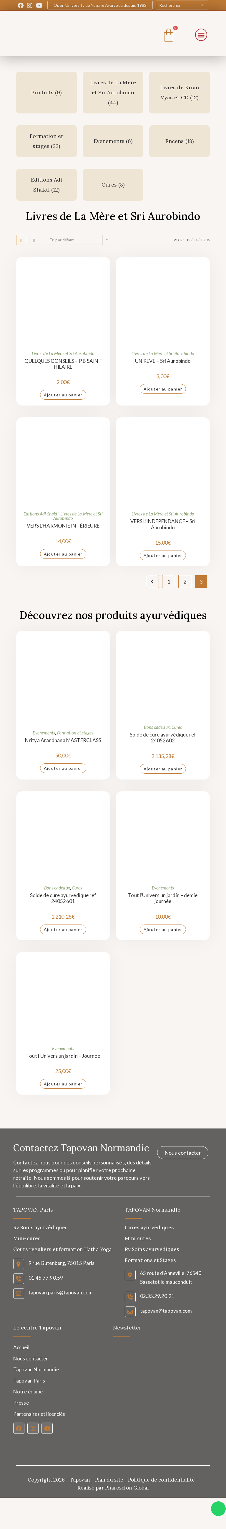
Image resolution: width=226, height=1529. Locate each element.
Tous (205, 240)
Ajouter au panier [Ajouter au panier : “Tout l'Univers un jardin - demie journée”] (163, 929)
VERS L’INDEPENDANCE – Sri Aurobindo (163, 524)
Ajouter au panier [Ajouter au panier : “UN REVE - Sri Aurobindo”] (163, 388)
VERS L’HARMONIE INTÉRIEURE (63, 526)
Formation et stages (75, 732)
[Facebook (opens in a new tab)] (21, 6)
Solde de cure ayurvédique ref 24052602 (163, 738)
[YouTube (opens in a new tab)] (39, 6)
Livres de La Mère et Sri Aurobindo (63, 353)
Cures (177, 727)
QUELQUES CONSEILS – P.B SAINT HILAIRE (63, 364)
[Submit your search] (202, 5)
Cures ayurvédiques (149, 1227)
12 (188, 240)
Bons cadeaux (157, 727)
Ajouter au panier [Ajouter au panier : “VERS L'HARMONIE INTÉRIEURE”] (63, 553)
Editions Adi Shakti (41, 513)
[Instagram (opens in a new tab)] (29, 6)
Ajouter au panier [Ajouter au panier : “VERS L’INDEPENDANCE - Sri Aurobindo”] (163, 555)
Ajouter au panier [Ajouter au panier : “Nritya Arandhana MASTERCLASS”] (63, 768)
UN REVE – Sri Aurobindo (163, 361)
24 (195, 240)
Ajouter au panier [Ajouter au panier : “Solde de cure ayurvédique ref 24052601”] (63, 929)
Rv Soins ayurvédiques (152, 1249)
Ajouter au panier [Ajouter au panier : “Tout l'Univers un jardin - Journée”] (63, 1083)
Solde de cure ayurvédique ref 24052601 (63, 898)
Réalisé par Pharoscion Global (113, 1487)
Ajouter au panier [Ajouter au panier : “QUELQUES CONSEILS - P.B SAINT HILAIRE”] (63, 394)
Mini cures (138, 1238)
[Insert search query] (182, 5)
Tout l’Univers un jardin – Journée (63, 1056)
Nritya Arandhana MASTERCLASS (63, 740)
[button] (201, 35)
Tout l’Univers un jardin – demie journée (162, 898)
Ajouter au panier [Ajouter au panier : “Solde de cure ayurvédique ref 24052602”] (163, 768)
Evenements (44, 732)
